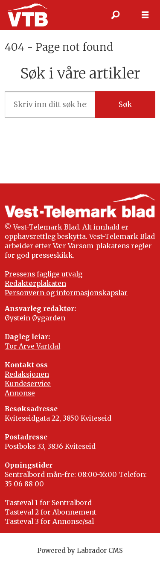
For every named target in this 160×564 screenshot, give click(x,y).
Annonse (20, 393)
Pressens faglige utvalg (43, 274)
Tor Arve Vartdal (32, 346)
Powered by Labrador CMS (80, 551)
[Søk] (115, 15)
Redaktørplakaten (35, 283)
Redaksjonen (27, 374)
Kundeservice (28, 384)
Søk (125, 104)
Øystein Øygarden (35, 318)
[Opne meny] (145, 15)
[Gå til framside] (27, 14)
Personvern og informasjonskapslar (66, 293)
